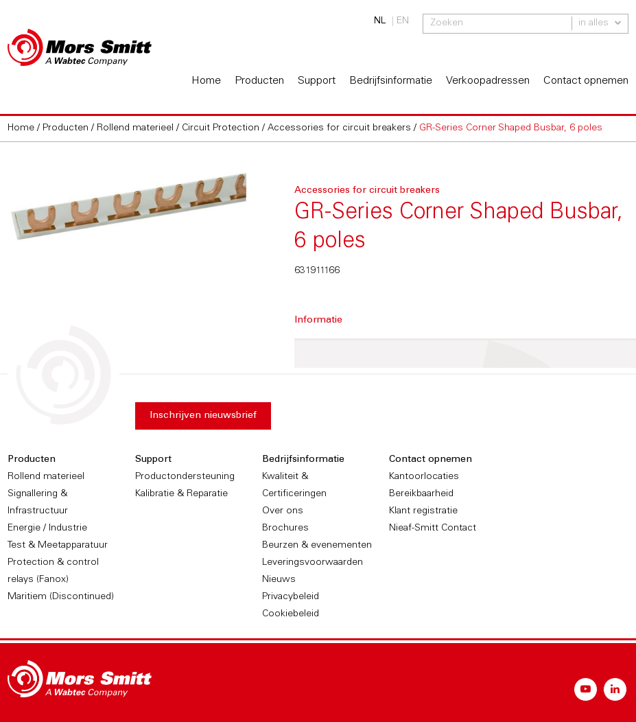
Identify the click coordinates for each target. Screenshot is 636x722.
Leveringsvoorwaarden (312, 563)
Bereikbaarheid (421, 494)
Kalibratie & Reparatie (181, 494)
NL (380, 21)
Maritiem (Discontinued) (61, 597)
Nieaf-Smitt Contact (432, 528)
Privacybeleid (290, 597)
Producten (259, 80)
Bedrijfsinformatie (390, 80)
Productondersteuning (185, 477)
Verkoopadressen (488, 80)
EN (403, 21)
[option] (127, 200)
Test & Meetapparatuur (58, 545)
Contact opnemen (585, 80)
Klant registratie (423, 511)
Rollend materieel (46, 477)
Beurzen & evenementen (317, 545)
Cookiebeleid (290, 614)
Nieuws (279, 580)
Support (316, 80)
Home (206, 80)
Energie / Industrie (47, 528)
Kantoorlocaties (424, 477)
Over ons (282, 511)
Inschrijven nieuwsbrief (203, 416)
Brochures (285, 528)
